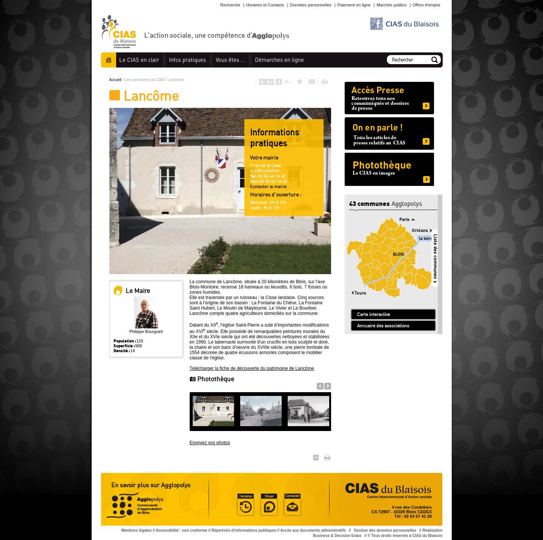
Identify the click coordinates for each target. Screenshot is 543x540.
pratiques (187, 59)
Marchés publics (391, 5)
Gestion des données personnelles (385, 530)
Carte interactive (373, 314)
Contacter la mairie (268, 186)
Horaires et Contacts (265, 5)
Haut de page (316, 457)
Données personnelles (310, 5)
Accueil (108, 60)
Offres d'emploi (426, 5)
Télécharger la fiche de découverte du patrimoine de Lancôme (252, 368)
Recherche (230, 5)
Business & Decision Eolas (337, 536)
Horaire (245, 505)
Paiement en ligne (354, 5)
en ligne (279, 59)
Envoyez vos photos (210, 442)
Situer (269, 505)
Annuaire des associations (383, 325)
